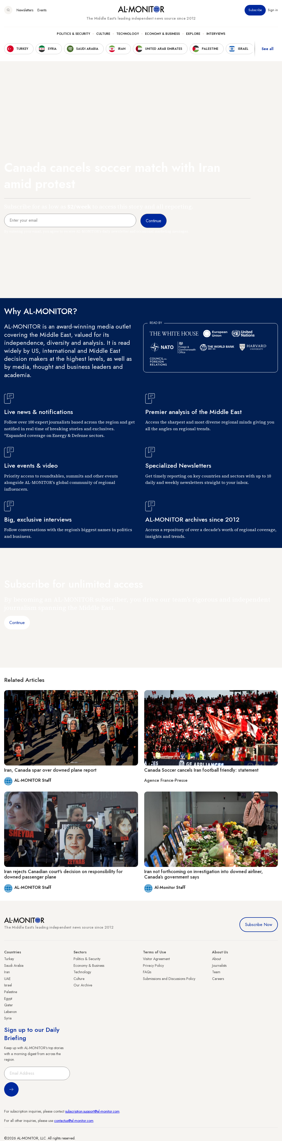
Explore (193, 33)
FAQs (147, 972)
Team (216, 972)
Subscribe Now (258, 925)
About (216, 958)
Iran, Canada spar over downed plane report (50, 770)
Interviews (215, 33)
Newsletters (25, 10)
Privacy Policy (153, 965)
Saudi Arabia (13, 965)
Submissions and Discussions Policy (169, 978)
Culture (103, 33)
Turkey (9, 958)
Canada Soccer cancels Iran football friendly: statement (201, 770)
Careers (218, 978)
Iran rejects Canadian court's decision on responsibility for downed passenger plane (63, 874)
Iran (7, 972)
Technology (127, 33)
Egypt (8, 998)
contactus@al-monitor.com (73, 1120)
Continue (17, 623)
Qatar (8, 1005)
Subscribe (255, 10)
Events (41, 10)
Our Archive (83, 985)
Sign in (273, 10)
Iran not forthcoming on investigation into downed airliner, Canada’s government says (203, 874)
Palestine (10, 991)
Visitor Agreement (156, 958)
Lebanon (10, 1011)
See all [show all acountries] (267, 48)
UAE (7, 978)
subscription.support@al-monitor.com (92, 1111)
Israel (8, 985)
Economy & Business (162, 33)
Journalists (219, 965)
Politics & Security (73, 33)
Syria (8, 1018)
